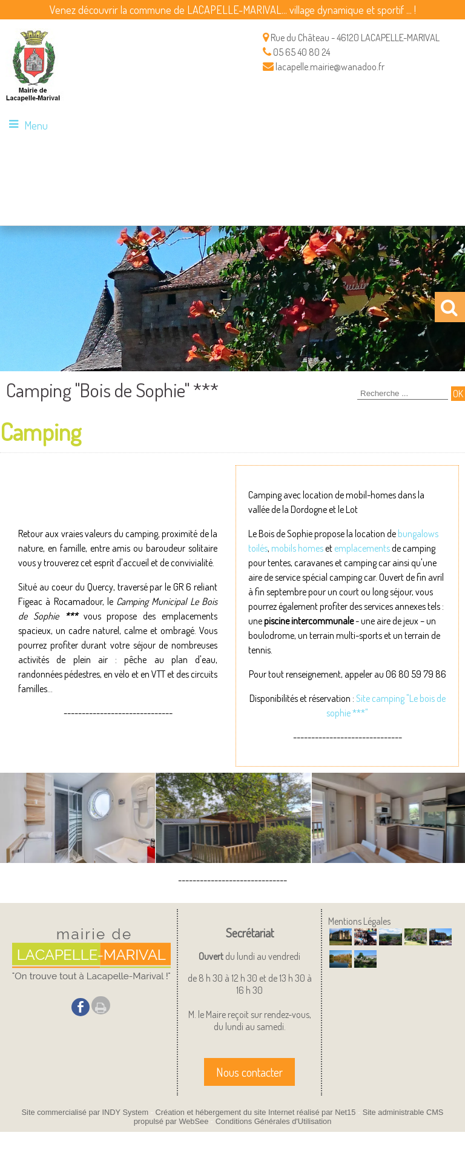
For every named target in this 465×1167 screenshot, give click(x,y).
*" (364, 713)
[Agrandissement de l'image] (340, 942)
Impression (100, 1005)
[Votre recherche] (402, 394)
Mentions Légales (359, 921)
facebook (80, 1007)
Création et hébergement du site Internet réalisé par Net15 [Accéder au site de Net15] (256, 1112)
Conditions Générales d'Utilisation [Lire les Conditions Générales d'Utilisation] (274, 1121)
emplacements (362, 548)
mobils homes (297, 548)
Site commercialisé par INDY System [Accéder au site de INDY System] (85, 1112)
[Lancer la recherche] (458, 393)
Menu (36, 125)
